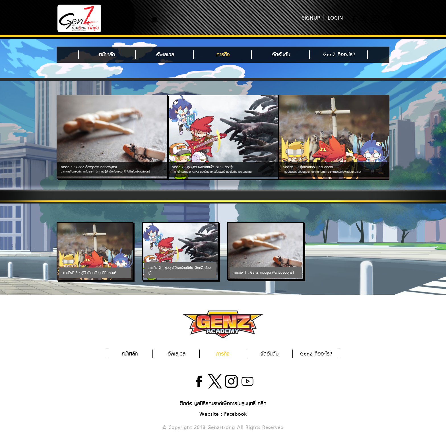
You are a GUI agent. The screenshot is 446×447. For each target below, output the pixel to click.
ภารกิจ (223, 55)
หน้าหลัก (107, 55)
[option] (112, 142)
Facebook (235, 414)
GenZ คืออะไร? (339, 55)
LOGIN (335, 18)
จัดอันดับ (281, 55)
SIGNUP (311, 18)
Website (209, 414)
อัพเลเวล (165, 55)
